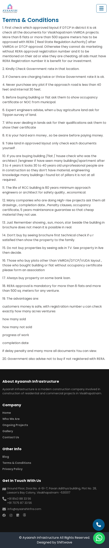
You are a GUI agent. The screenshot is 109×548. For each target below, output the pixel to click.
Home (6, 413)
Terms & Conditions (16, 463)
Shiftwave (64, 542)
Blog (5, 457)
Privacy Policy (12, 469)
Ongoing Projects (15, 425)
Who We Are (11, 419)
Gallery (7, 431)
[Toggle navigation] (101, 8)
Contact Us (10, 437)
